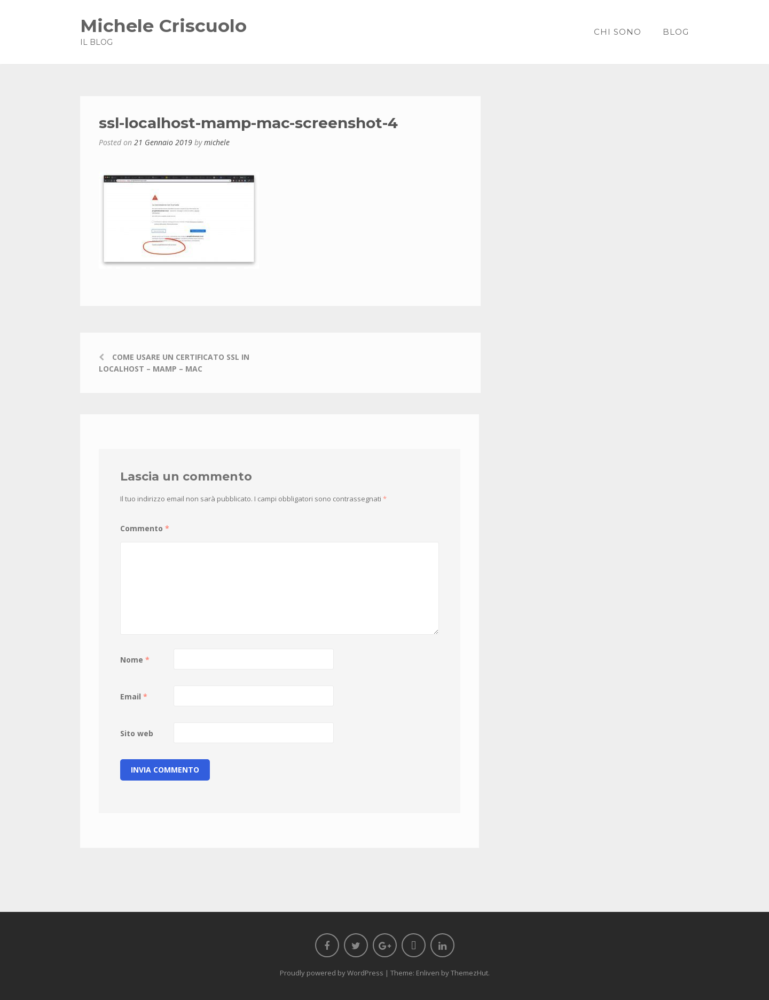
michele (217, 142)
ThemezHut (469, 973)
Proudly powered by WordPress (331, 973)
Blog (676, 32)
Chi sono (617, 32)
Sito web (136, 733)
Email (133, 696)
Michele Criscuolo (163, 25)
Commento (144, 528)
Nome (135, 660)
